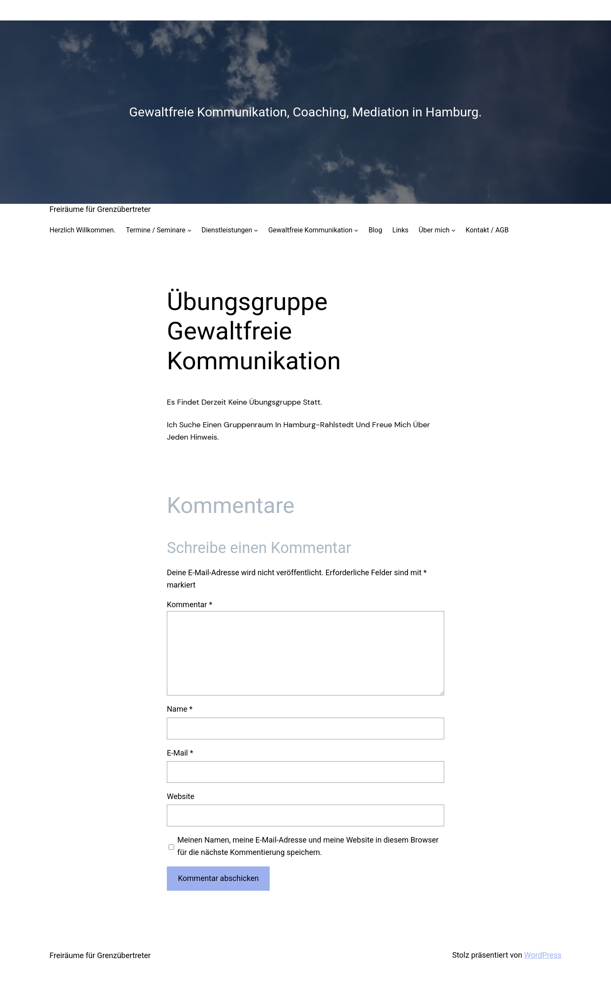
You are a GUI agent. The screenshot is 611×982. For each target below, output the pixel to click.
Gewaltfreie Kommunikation (310, 230)
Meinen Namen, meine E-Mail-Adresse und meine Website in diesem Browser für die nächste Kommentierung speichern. (308, 846)
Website (180, 796)
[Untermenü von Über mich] (453, 230)
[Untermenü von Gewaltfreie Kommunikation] (356, 230)
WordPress (543, 954)
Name (179, 708)
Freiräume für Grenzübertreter (100, 209)
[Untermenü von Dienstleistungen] (256, 230)
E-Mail (180, 752)
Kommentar (189, 604)
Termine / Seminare (156, 230)
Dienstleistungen (226, 230)
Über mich (434, 230)
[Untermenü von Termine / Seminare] (189, 230)
